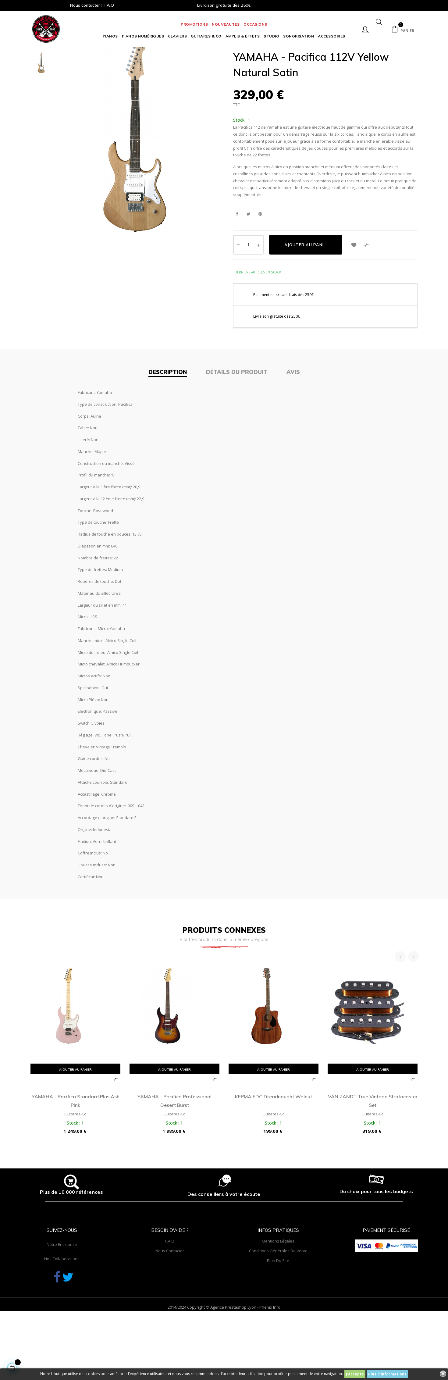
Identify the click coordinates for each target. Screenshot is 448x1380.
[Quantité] (248, 295)
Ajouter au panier (306, 295)
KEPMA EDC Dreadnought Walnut (273, 1147)
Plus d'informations (387, 1374)
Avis (293, 422)
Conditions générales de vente (278, 1301)
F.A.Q (169, 1291)
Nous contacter (169, 1301)
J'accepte (355, 1374)
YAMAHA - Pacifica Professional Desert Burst (174, 1151)
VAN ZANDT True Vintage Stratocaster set (373, 1151)
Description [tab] (167, 422)
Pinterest (260, 264)
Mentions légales (278, 1291)
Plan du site (278, 1311)
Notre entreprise (62, 1295)
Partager (237, 264)
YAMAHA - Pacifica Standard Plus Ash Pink (75, 1151)
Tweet (248, 264)
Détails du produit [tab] (236, 422)
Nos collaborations (62, 1309)
